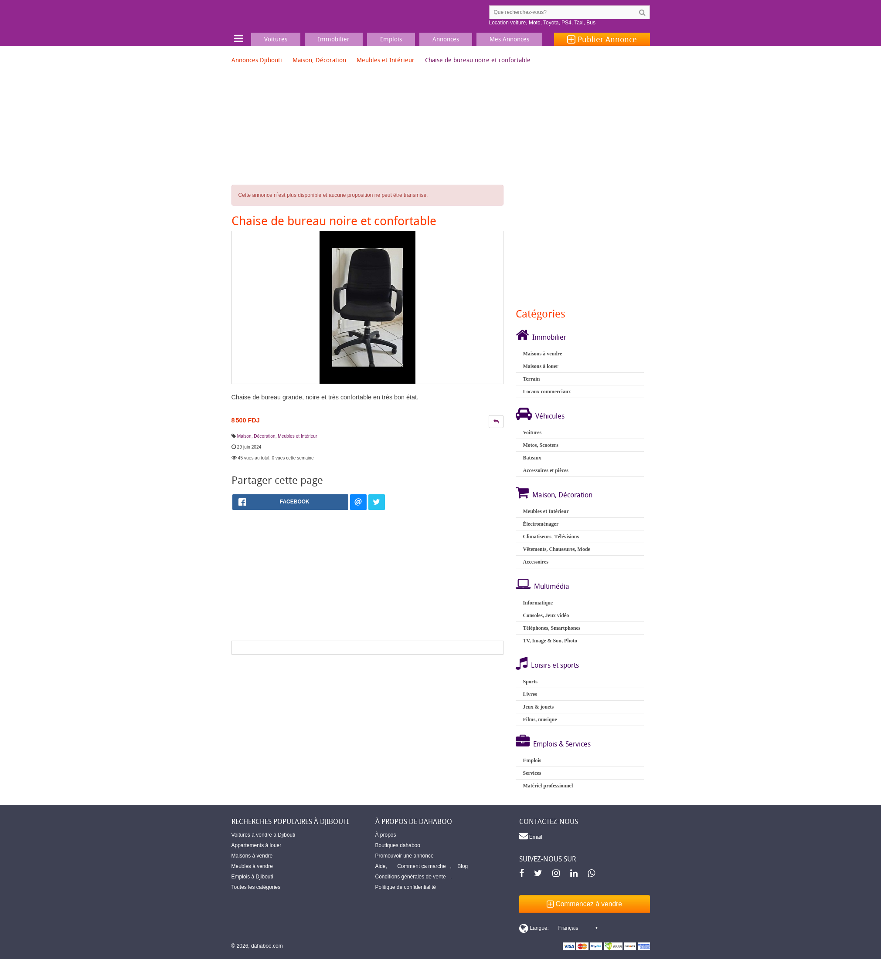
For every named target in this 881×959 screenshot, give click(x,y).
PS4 (566, 23)
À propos (385, 835)
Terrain (531, 379)
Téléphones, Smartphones (551, 628)
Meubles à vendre (252, 866)
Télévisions (566, 537)
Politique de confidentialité (405, 887)
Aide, (381, 866)
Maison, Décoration (319, 60)
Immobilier (549, 337)
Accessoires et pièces (545, 470)
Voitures (532, 432)
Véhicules (550, 416)
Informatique (538, 603)
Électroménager (540, 524)
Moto (535, 23)
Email (530, 835)
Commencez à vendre (584, 904)
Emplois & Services (562, 744)
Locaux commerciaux (547, 391)
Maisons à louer (540, 366)
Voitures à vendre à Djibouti (263, 835)
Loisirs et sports (555, 665)
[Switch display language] (558, 928)
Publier (602, 39)
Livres (530, 694)
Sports (530, 682)
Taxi (578, 23)
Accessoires (535, 562)
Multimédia (551, 586)
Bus (590, 23)
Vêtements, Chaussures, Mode (556, 549)
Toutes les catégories (256, 887)
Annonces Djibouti (256, 60)
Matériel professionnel (548, 786)
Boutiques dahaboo (397, 845)
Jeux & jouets (538, 707)
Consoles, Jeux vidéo (546, 615)
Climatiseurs (537, 537)
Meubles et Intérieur (386, 60)
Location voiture (507, 23)
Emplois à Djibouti (252, 877)
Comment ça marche (421, 866)
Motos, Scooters (540, 445)
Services (532, 773)
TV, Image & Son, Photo (550, 641)
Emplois (532, 760)
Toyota (550, 23)
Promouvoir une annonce (404, 856)
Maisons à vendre (542, 354)
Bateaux (532, 458)
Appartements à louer (256, 845)
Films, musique (540, 719)
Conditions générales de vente (410, 877)
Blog (462, 866)
